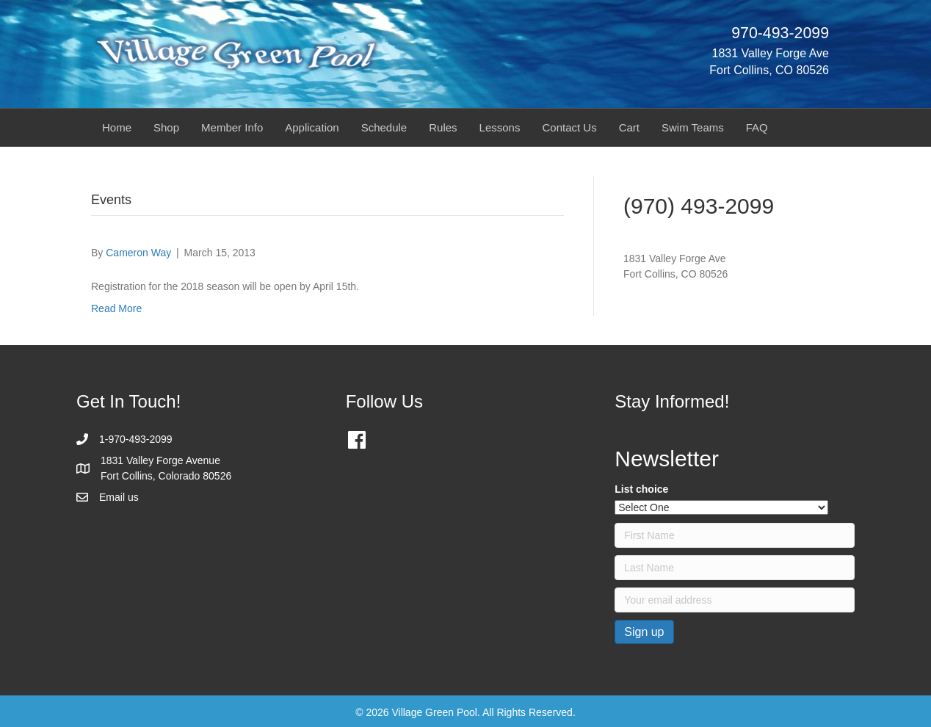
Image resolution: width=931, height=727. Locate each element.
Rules (443, 127)
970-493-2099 (780, 33)
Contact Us (569, 127)
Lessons (500, 127)
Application (311, 127)
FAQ (757, 127)
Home (116, 127)
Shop (166, 127)
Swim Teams (693, 127)
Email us (119, 497)
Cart (629, 127)
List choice (641, 489)
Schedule (384, 127)
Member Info (232, 127)
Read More (116, 308)
